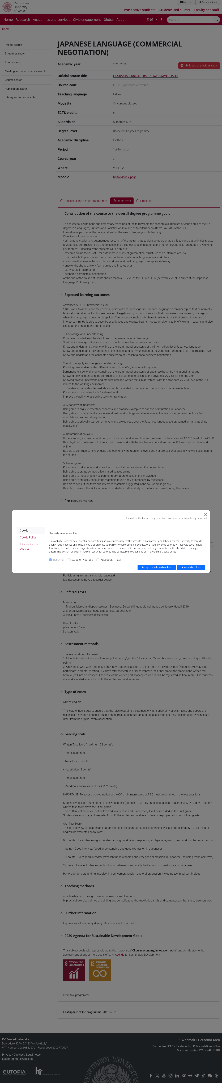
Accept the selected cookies (156, 567)
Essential (58, 559)
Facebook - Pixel (111, 559)
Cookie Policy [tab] (28, 537)
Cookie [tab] (24, 530)
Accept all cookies (190, 567)
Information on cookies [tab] (29, 546)
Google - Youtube (82, 559)
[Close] (205, 514)
